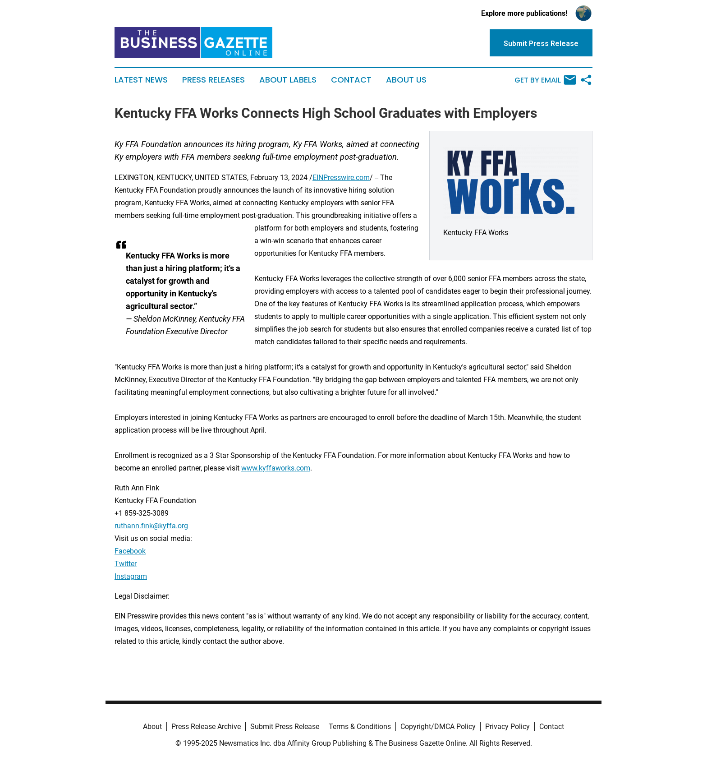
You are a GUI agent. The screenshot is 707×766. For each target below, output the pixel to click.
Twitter (126, 563)
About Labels (288, 80)
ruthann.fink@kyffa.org (151, 525)
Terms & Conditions (360, 726)
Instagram (131, 576)
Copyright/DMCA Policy (438, 726)
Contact (351, 80)
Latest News (141, 80)
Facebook (130, 551)
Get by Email (545, 80)
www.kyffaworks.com (275, 468)
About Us (406, 80)
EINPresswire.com (341, 177)
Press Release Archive (206, 726)
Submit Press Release (284, 726)
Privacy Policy (507, 726)
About (152, 726)
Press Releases (213, 80)
